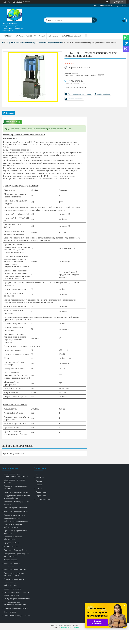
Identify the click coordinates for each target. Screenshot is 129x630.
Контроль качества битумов (16, 511)
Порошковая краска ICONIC (16, 608)
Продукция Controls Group (15, 550)
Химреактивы (10, 612)
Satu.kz (75, 625)
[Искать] (94, 18)
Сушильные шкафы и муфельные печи (13, 525)
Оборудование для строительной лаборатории (16, 475)
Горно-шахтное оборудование (17, 615)
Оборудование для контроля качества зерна (16, 554)
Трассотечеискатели (12, 589)
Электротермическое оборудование (13, 537)
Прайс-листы (41, 492)
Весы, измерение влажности (16, 507)
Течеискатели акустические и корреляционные (16, 593)
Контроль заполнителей (14, 515)
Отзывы (39, 481)
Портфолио (41, 495)
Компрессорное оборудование (17, 598)
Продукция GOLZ (11, 543)
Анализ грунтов (11, 546)
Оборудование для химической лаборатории (15, 603)
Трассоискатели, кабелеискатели (11, 584)
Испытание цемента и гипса (16, 492)
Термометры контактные (14, 579)
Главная (8, 36)
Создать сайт (17, 2)
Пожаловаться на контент (70, 627)
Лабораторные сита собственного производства (16, 519)
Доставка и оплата (71, 36)
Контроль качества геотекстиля (12, 564)
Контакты (53, 36)
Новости (39, 485)
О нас (42, 36)
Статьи (39, 488)
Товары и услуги (24, 36)
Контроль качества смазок (15, 569)
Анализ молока (10, 560)
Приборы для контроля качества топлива (14, 574)
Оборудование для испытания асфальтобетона (41, 43)
